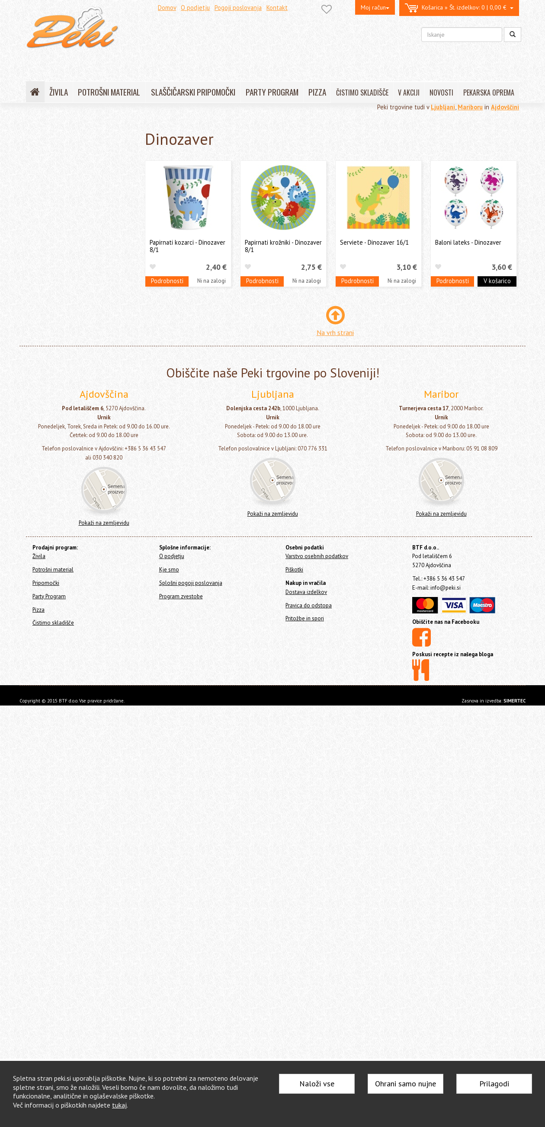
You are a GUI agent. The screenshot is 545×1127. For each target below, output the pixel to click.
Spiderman (54, 408)
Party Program (51, 186)
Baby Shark (55, 488)
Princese (51, 369)
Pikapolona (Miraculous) (71, 355)
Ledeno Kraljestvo (63, 289)
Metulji (50, 475)
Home (43, 130)
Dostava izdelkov (306, 1013)
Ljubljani (443, 107)
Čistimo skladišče (50, 732)
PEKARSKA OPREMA (488, 92)
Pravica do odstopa (308, 1027)
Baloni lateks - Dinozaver (468, 242)
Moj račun (375, 7)
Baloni (45, 209)
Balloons (53, 248)
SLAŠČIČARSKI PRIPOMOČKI (193, 92)
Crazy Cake (54, 581)
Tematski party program (71, 222)
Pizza (35, 721)
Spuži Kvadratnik (61, 515)
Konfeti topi (53, 701)
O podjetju (195, 7)
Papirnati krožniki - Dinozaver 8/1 (283, 246)
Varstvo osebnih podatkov (316, 978)
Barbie (49, 262)
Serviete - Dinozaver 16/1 (374, 242)
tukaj (119, 1105)
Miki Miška (54, 302)
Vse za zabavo (56, 688)
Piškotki (294, 991)
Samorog (53, 395)
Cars (47, 648)
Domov (167, 7)
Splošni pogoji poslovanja (190, 1004)
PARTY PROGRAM (272, 92)
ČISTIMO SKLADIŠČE (362, 92)
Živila (35, 149)
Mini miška (54, 315)
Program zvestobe (181, 1018)
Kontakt (277, 7)
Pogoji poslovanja (238, 7)
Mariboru (470, 107)
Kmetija (51, 528)
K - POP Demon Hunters (69, 235)
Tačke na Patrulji (61, 435)
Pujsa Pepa (54, 382)
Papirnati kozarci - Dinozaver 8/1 (187, 246)
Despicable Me (59, 542)
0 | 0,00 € (459, 8)
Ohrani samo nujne (405, 1084)
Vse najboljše (57, 448)
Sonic (48, 675)
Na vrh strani (335, 332)
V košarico (497, 281)
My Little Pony (58, 328)
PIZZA (317, 92)
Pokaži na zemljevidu (104, 944)
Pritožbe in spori (304, 1040)
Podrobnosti (167, 281)
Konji (48, 622)
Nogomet (53, 342)
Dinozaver (56, 502)
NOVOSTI (441, 92)
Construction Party (63, 568)
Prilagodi (494, 1084)
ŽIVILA (58, 92)
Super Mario (56, 422)
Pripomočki (42, 172)
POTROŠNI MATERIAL (109, 92)
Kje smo (169, 991)
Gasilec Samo (58, 275)
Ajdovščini (505, 107)
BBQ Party (53, 462)
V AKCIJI (409, 92)
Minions (51, 661)
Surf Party (53, 608)
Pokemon (53, 635)
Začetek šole (57, 555)
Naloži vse (316, 1084)
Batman (51, 595)
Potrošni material (51, 160)
